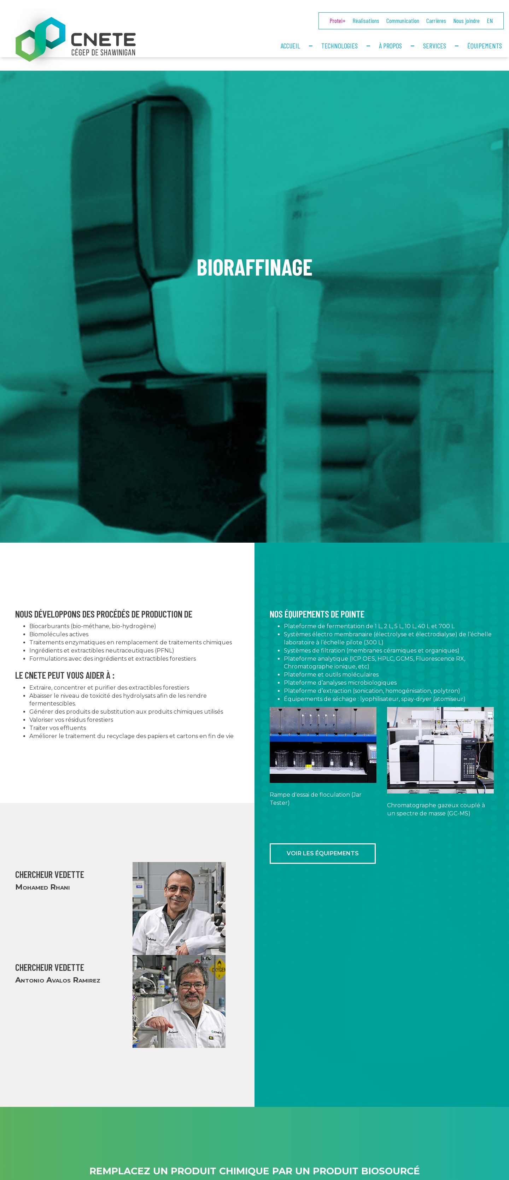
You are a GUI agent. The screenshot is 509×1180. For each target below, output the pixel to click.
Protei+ (337, 20)
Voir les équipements (323, 866)
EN (490, 20)
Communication (402, 20)
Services (434, 45)
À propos (390, 45)
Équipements (484, 45)
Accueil (290, 45)
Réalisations (365, 20)
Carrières (436, 20)
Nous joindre (466, 20)
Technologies (339, 45)
